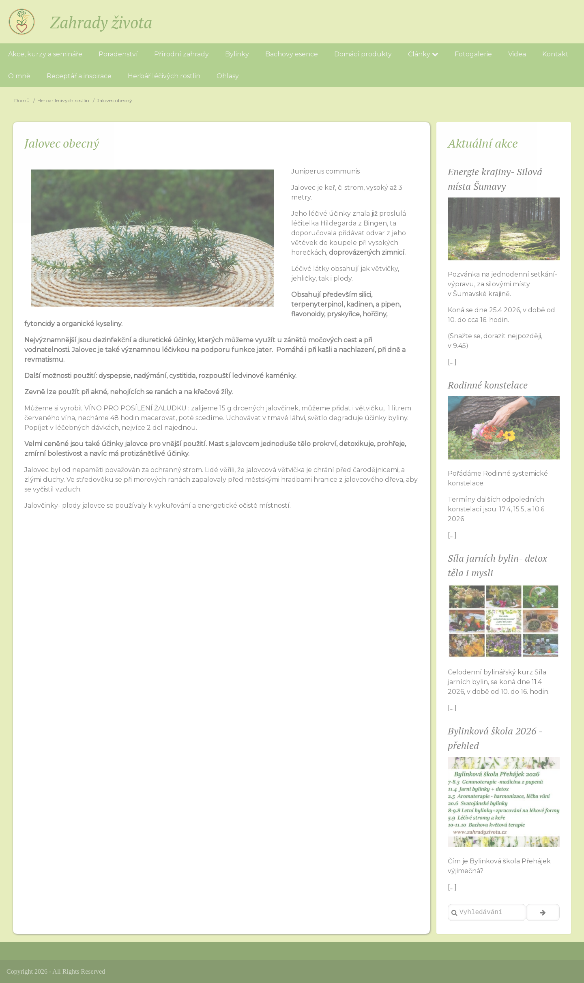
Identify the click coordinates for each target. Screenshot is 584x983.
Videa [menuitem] (517, 54)
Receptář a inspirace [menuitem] (79, 76)
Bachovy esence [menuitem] (291, 54)
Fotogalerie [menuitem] (473, 54)
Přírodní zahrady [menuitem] (181, 54)
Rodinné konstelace (488, 384)
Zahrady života (101, 22)
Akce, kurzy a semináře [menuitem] (45, 54)
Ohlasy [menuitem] (228, 76)
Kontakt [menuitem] (555, 54)
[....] (452, 362)
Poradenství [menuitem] (118, 54)
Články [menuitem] (423, 54)
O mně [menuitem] (19, 76)
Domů (22, 100)
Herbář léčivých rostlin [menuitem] (164, 76)
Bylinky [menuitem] (237, 54)
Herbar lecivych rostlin (63, 100)
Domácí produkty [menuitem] (363, 54)
